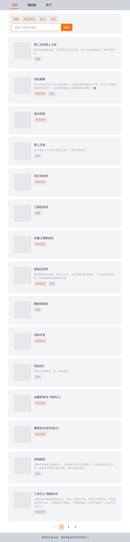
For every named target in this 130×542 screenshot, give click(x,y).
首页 (15, 5)
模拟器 (32, 5)
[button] (54, 527)
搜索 (66, 27)
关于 (49, 5)
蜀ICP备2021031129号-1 (74, 537)
